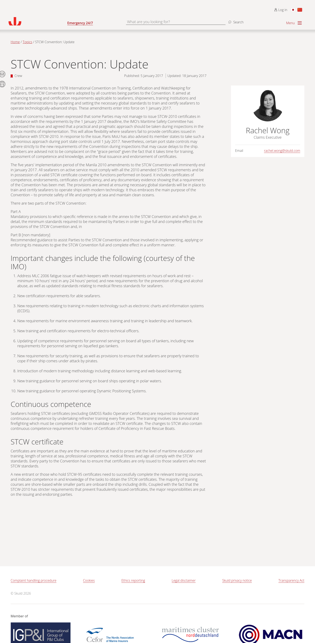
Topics (27, 42)
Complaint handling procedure (33, 580)
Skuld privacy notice (237, 580)
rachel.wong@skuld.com (282, 150)
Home (15, 42)
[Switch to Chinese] (299, 9)
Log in (280, 10)
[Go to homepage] (38, 21)
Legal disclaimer (184, 580)
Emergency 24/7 (80, 23)
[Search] (235, 20)
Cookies (89, 580)
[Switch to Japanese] (293, 9)
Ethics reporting (133, 580)
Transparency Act (291, 580)
